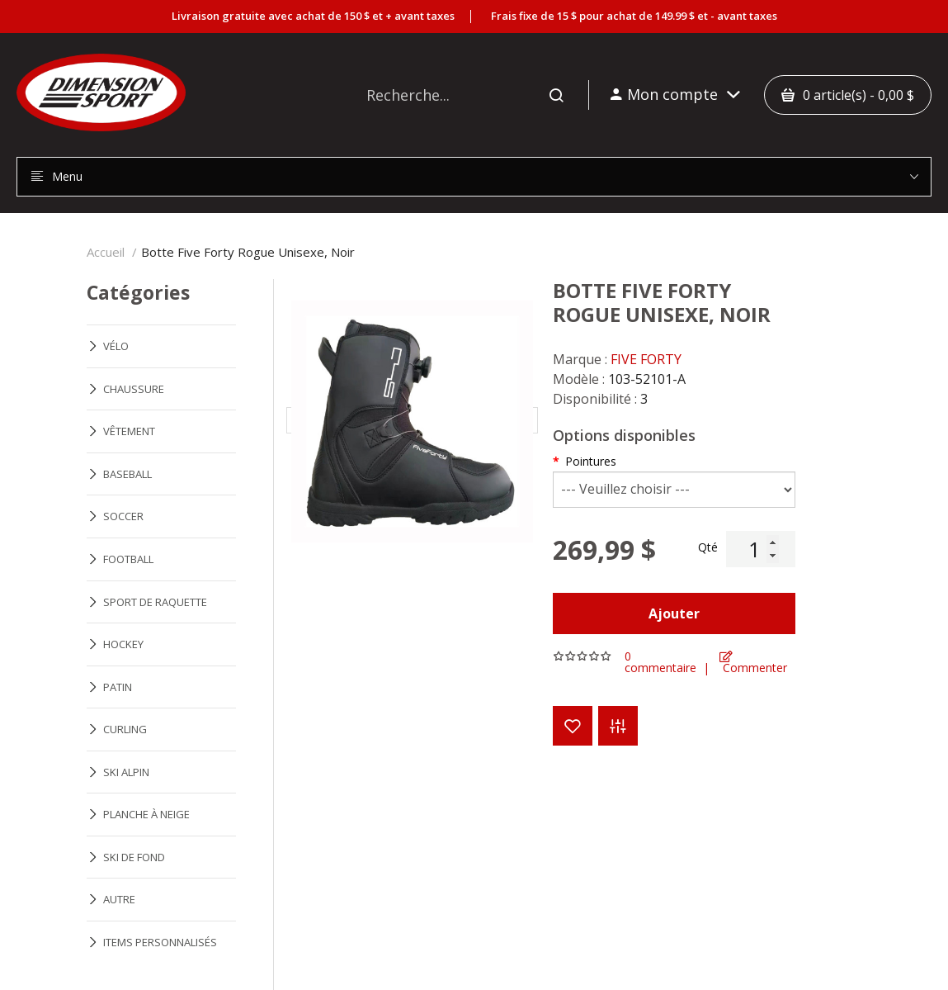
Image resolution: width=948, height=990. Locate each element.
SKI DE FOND (134, 857)
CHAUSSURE (133, 388)
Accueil (106, 252)
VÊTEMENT (129, 431)
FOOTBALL (128, 559)
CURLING (125, 729)
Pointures (590, 461)
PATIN (117, 687)
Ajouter (674, 613)
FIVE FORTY (646, 359)
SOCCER (123, 516)
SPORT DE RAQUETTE (155, 601)
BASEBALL (127, 474)
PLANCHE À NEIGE (146, 814)
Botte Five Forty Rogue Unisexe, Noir (248, 252)
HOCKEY (123, 644)
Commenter (753, 662)
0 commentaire (660, 662)
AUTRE (119, 899)
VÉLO (116, 346)
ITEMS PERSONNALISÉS (160, 942)
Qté (708, 547)
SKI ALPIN (126, 772)
